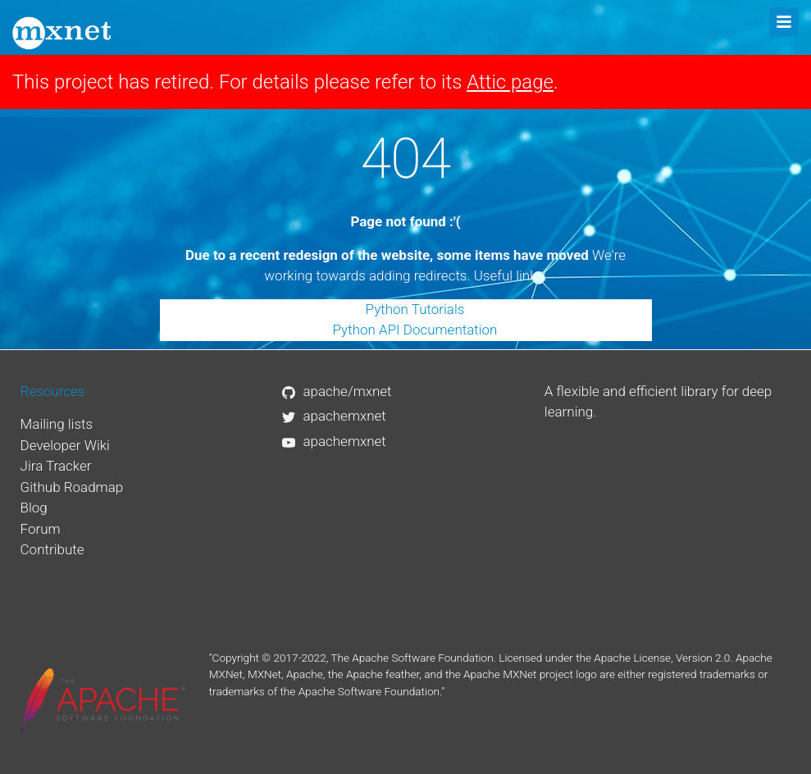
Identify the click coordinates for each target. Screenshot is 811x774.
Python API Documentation (415, 329)
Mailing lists (57, 424)
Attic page (510, 82)
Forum (41, 529)
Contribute (52, 549)
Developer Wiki (65, 445)
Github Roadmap (72, 487)
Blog (34, 507)
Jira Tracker (56, 466)
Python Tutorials (415, 309)
